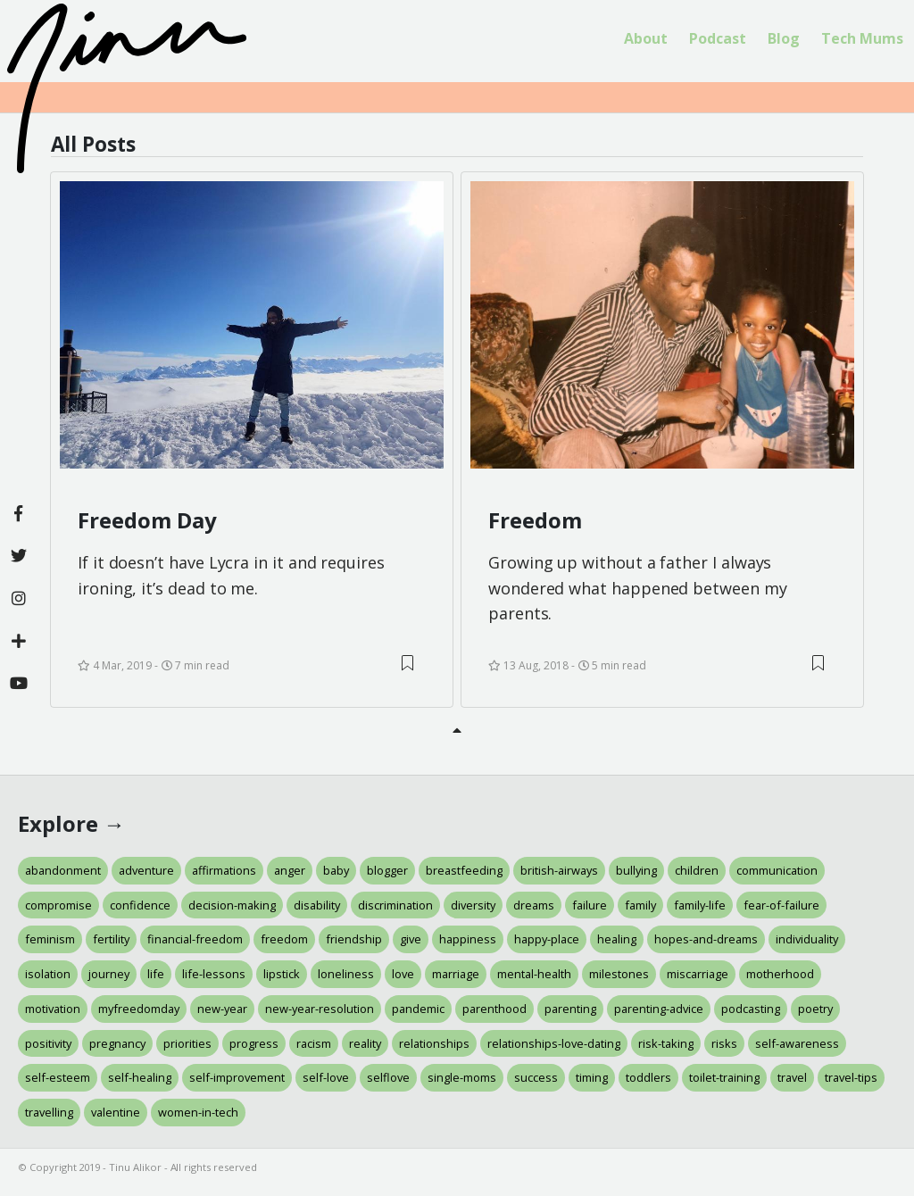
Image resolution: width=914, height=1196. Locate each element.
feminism (50, 939)
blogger (387, 870)
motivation (52, 1009)
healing (616, 939)
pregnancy (117, 1043)
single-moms (462, 1077)
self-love (326, 1077)
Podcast (717, 38)
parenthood (494, 1009)
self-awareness (797, 1043)
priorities (187, 1043)
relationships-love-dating (553, 1043)
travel (792, 1077)
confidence (140, 905)
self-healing (139, 1077)
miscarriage (697, 974)
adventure (146, 870)
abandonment (63, 870)
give (410, 939)
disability (317, 905)
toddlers (648, 1077)
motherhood (780, 974)
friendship (354, 939)
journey (108, 974)
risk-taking (666, 1043)
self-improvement (237, 1077)
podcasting (750, 1009)
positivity (48, 1043)
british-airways (559, 870)
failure (589, 905)
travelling (49, 1112)
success (536, 1077)
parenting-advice (658, 1009)
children (697, 870)
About (646, 38)
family (640, 905)
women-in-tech (198, 1112)
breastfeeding (464, 870)
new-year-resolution (319, 1009)
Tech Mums (862, 38)
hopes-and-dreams (706, 939)
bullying (636, 870)
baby (336, 870)
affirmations (224, 870)
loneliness (346, 974)
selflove (388, 1077)
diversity (473, 905)
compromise (58, 905)
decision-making (232, 905)
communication (777, 870)
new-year (222, 1009)
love (403, 974)
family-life (700, 905)
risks (724, 1043)
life (155, 974)
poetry (815, 1009)
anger (289, 870)
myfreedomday (138, 1009)
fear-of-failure (781, 905)
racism (313, 1043)
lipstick (281, 974)
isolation (48, 974)
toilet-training (724, 1077)
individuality (807, 939)
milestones (619, 974)
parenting (570, 1009)
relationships (434, 1043)
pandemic (418, 1009)
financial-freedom (195, 939)
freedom (284, 939)
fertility (111, 939)
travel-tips (851, 1077)
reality (365, 1043)
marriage (455, 974)
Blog (784, 38)
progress (253, 1043)
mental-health (534, 974)
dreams (533, 905)
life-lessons (213, 974)
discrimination (395, 905)
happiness (467, 939)
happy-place (546, 939)
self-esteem (57, 1077)
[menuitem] (645, 39)
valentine (115, 1112)
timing (592, 1077)
